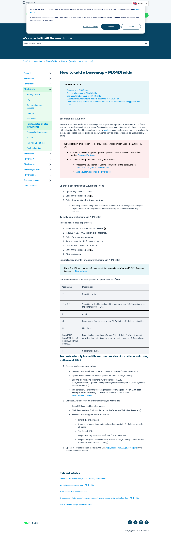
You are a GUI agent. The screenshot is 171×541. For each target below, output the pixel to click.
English (138, 3)
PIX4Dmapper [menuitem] (30, 175)
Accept (111, 27)
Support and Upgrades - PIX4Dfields (92, 167)
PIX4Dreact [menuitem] (29, 159)
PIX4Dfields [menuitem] (29, 89)
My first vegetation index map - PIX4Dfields (77, 485)
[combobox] (140, 3)
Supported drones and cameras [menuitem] (36, 106)
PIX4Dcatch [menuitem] (29, 153)
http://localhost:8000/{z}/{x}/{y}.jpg (121, 448)
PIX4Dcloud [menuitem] (29, 78)
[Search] (146, 43)
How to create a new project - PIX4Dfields (76, 504)
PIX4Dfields (51, 61)
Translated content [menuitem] (32, 180)
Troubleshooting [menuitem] (34, 148)
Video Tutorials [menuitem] (30, 185)
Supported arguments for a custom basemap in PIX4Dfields (93, 99)
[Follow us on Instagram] (141, 522)
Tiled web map (81, 271)
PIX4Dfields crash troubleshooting (73, 491)
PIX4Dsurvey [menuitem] (30, 164)
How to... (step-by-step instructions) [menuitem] (37, 125)
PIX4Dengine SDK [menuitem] (32, 169)
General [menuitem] (27, 73)
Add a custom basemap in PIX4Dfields (93, 172)
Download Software (86, 155)
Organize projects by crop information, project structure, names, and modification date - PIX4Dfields (99, 498)
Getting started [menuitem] (33, 94)
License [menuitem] (30, 113)
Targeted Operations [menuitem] (36, 143)
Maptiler (107, 130)
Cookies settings (90, 27)
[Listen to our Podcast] (147, 522)
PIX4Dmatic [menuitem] (29, 84)
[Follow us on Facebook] (130, 522)
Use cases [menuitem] (31, 118)
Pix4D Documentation (32, 61)
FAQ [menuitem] (28, 100)
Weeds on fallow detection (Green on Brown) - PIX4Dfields (83, 478)
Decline (131, 27)
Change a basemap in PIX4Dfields (82, 93)
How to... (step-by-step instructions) (77, 61)
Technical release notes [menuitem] (37, 132)
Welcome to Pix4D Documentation (47, 38)
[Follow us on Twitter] (135, 522)
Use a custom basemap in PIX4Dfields (84, 96)
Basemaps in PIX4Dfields (78, 90)
